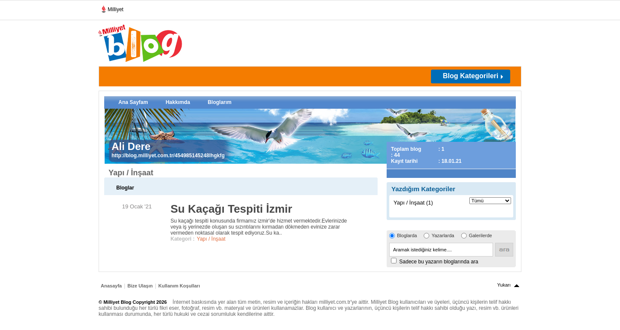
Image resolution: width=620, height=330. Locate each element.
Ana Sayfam (133, 102)
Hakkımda (178, 102)
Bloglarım (219, 102)
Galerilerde (480, 235)
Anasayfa (111, 285)
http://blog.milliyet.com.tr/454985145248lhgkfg (168, 156)
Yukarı (504, 284)
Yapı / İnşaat (211, 239)
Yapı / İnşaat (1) (413, 202)
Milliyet (112, 7)
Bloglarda (407, 235)
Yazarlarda (442, 235)
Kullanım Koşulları (179, 285)
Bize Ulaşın (140, 285)
